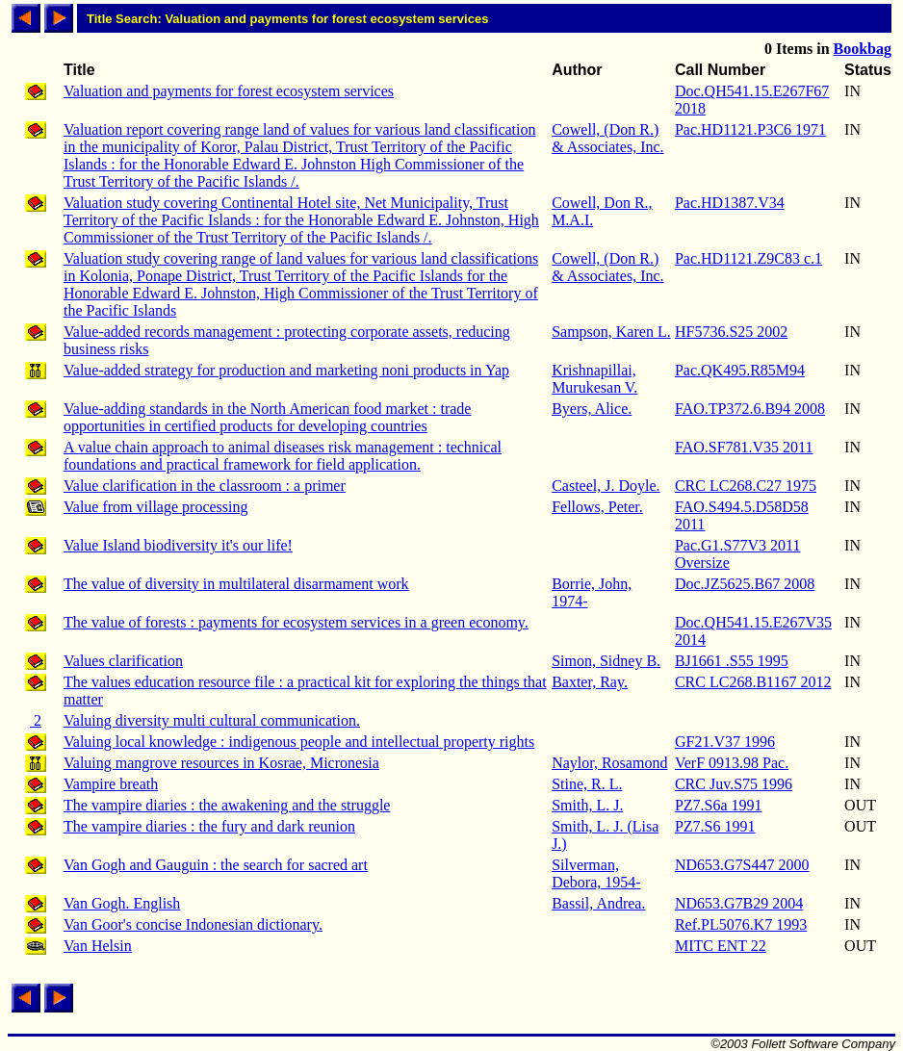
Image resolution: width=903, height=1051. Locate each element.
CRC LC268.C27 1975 (745, 485)
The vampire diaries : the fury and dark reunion (209, 826)
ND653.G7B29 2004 (739, 903)
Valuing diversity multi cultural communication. (212, 720)
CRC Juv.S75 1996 (733, 784)
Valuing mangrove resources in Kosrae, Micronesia (221, 763)
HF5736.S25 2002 (731, 331)
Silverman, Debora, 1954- (596, 873)
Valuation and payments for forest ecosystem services (229, 91)
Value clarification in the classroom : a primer (205, 485)
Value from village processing (156, 507)
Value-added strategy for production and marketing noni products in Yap (286, 370)
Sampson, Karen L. (611, 331)
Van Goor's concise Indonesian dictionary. (193, 924)
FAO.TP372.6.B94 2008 (750, 408)
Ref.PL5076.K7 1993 (741, 924)
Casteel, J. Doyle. (605, 485)
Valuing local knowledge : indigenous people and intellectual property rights (299, 741)
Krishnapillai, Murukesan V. (594, 379)
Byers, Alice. (592, 408)
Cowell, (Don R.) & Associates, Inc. (607, 138)
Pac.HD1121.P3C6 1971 (750, 129)
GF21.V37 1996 (725, 741)
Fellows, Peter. (597, 507)
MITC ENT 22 (720, 945)
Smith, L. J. (587, 805)
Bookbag (862, 48)
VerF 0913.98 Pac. (731, 763)
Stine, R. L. (587, 784)
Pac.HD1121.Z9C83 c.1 (748, 258)
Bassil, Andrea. (598, 903)
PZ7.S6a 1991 (718, 805)
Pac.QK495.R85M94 (740, 370)
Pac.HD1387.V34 (730, 202)
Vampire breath (111, 784)
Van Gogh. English (122, 903)
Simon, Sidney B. (606, 661)
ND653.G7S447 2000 (742, 865)
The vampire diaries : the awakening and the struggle (227, 805)
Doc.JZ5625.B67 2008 (744, 584)
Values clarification (123, 661)
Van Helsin (98, 945)
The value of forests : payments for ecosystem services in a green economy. (296, 622)
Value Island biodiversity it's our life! (178, 545)
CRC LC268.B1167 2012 (753, 682)
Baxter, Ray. (590, 682)
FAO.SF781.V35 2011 (744, 447)
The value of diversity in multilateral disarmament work (236, 584)
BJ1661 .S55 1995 (731, 661)
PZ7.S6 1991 (715, 826)
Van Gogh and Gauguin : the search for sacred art (216, 865)
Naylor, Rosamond (609, 763)
